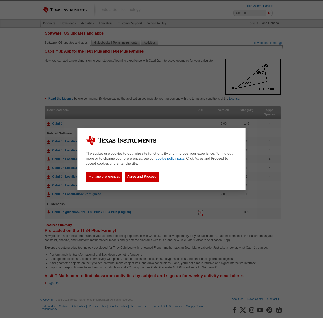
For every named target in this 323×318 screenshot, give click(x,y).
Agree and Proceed (141, 176)
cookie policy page (170, 158)
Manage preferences (104, 176)
